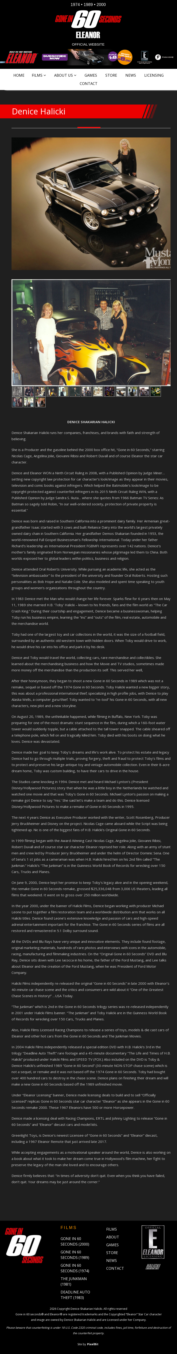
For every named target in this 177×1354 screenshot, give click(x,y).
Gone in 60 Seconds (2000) (75, 1241)
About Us (63, 75)
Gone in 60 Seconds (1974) (75, 1268)
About (112, 1237)
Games (91, 75)
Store (111, 75)
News (130, 75)
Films (37, 75)
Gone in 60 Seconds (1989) (75, 1254)
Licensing (154, 75)
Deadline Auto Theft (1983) (75, 1295)
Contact (88, 83)
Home (18, 75)
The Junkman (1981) (74, 1281)
